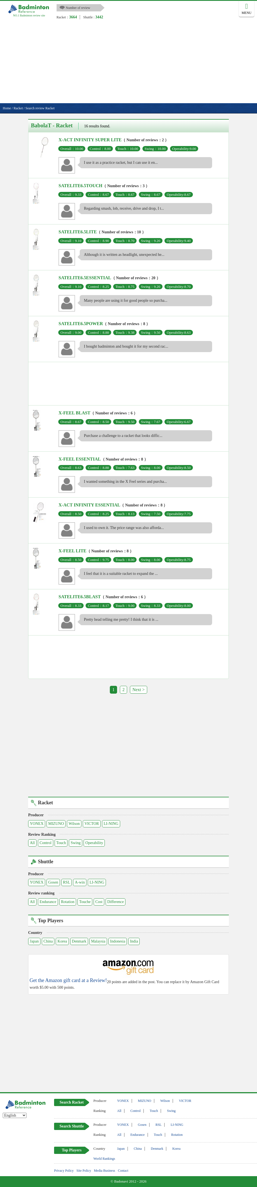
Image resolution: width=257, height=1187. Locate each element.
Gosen (53, 882)
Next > (138, 689)
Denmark (79, 941)
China (48, 941)
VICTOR (91, 824)
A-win (80, 882)
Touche (85, 902)
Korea (62, 941)
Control (46, 843)
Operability (94, 843)
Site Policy (83, 1171)
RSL (66, 882)
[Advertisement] (128, 61)
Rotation (67, 902)
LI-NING (111, 824)
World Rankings (104, 1159)
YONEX (36, 824)
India (134, 941)
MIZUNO (56, 824)
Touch (61, 843)
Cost (99, 902)
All (32, 843)
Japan (34, 941)
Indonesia (117, 941)
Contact (123, 1171)
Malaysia (98, 941)
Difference (115, 902)
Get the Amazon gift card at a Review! (68, 980)
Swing (76, 843)
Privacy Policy (64, 1171)
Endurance (48, 902)
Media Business (104, 1171)
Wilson (74, 824)
